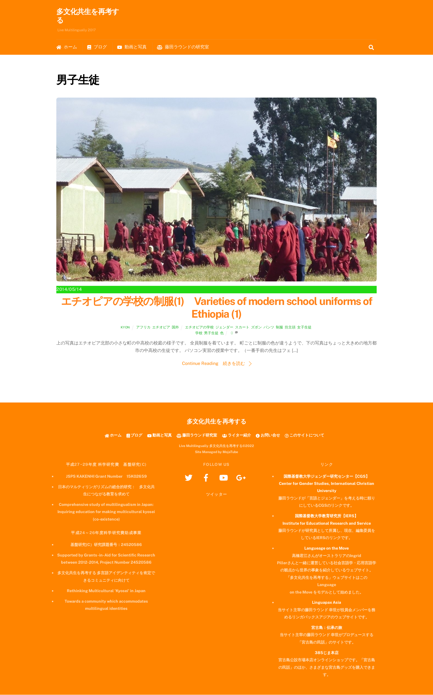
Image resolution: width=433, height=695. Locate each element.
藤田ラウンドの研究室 (183, 47)
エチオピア (161, 327)
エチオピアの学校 (199, 327)
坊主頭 (290, 327)
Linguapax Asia (326, 602)
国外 (175, 327)
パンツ (268, 327)
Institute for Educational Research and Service (326, 523)
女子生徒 (304, 327)
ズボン (256, 327)
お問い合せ (268, 435)
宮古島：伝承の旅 (326, 627)
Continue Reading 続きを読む (213, 363)
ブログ (97, 47)
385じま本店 (327, 652)
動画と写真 (132, 47)
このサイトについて (304, 435)
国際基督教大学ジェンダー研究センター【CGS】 (326, 476)
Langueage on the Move (326, 548)
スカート (242, 327)
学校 (198, 333)
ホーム (66, 47)
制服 (279, 327)
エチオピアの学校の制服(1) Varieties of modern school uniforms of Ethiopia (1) (216, 307)
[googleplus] (241, 477)
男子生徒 (211, 333)
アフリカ (143, 327)
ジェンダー (224, 327)
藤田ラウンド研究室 (196, 435)
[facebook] (207, 477)
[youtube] (224, 477)
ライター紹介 (236, 435)
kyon (125, 328)
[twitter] (189, 477)
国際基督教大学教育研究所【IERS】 (326, 516)
